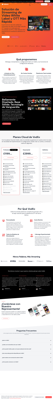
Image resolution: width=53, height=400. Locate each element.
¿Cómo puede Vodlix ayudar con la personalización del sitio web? (16, 349)
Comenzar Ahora (15, 37)
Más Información (6, 192)
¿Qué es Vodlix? (5, 340)
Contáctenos (47, 1)
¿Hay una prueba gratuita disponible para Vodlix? (13, 353)
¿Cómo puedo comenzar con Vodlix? (10, 362)
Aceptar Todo (48, 397)
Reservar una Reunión (39, 1)
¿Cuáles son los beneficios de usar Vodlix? (11, 344)
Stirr (28, 289)
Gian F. (40, 288)
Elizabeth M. (7, 288)
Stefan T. (24, 288)
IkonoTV (10, 289)
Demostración (44, 4)
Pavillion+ (43, 289)
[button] (10, 192)
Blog (34, 3)
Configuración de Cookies (39, 397)
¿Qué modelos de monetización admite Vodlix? (12, 357)
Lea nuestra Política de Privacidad (15, 398)
